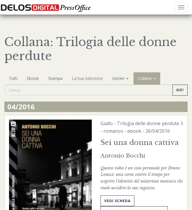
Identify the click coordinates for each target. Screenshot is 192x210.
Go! (180, 90)
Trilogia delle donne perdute (148, 123)
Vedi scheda (117, 200)
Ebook (33, 78)
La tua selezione (87, 78)
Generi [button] (120, 78)
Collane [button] (147, 78)
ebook (134, 131)
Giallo (107, 123)
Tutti (13, 78)
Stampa (55, 78)
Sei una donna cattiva (140, 142)
